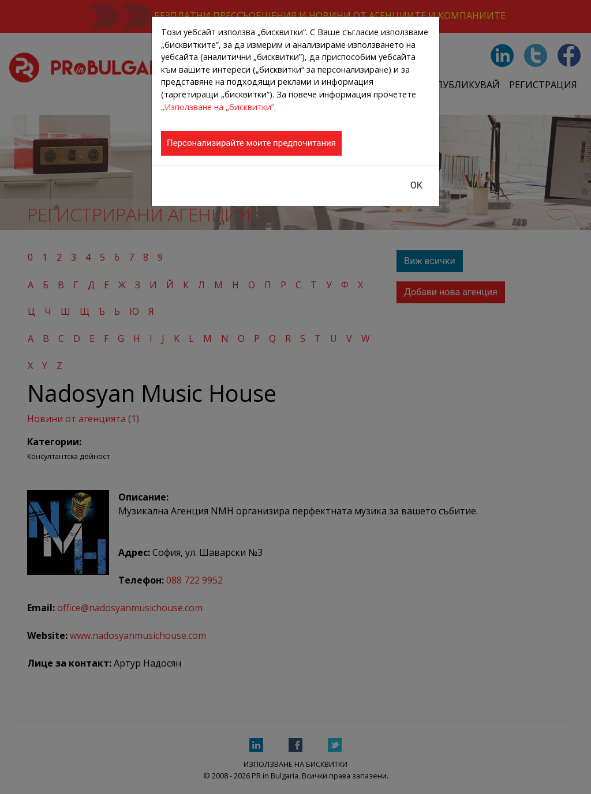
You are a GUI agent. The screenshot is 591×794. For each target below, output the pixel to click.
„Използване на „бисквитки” (217, 106)
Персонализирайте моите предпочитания (251, 143)
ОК (416, 185)
